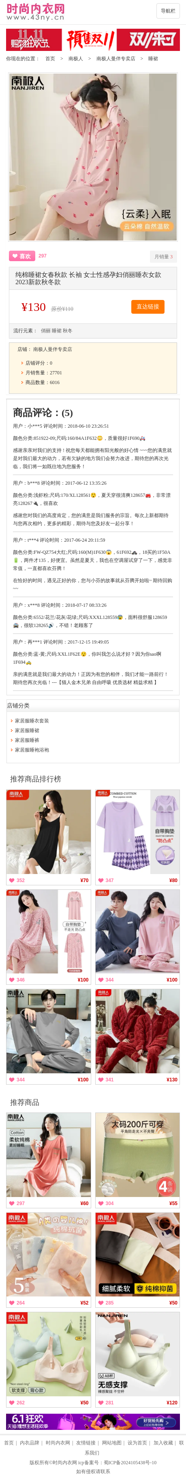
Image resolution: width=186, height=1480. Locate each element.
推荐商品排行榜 (35, 779)
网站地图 (112, 1443)
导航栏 (168, 11)
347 (110, 880)
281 (110, 1403)
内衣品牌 (29, 1443)
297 (21, 1203)
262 (21, 1403)
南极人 (75, 58)
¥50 (173, 1303)
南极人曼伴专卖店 (115, 58)
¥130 (172, 1080)
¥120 (172, 1403)
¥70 (84, 880)
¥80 (173, 880)
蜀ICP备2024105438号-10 (130, 1462)
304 (110, 1203)
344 (110, 980)
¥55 (173, 1203)
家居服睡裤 (27, 740)
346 (21, 980)
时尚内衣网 (58, 1443)
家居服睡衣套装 (32, 721)
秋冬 (68, 331)
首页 (50, 58)
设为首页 (137, 1443)
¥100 (83, 980)
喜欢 (25, 256)
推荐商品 (24, 1102)
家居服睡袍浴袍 (32, 750)
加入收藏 (163, 1443)
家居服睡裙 (27, 730)
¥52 (84, 1303)
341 (110, 1080)
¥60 (84, 1203)
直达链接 (148, 307)
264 (21, 1303)
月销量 (163, 257)
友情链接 (86, 1443)
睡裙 (153, 58)
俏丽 (46, 331)
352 (21, 880)
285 (110, 1303)
